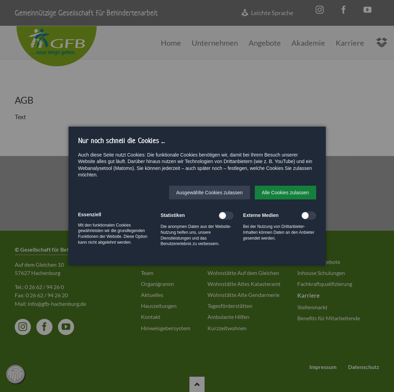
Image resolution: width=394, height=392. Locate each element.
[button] (209, 192)
